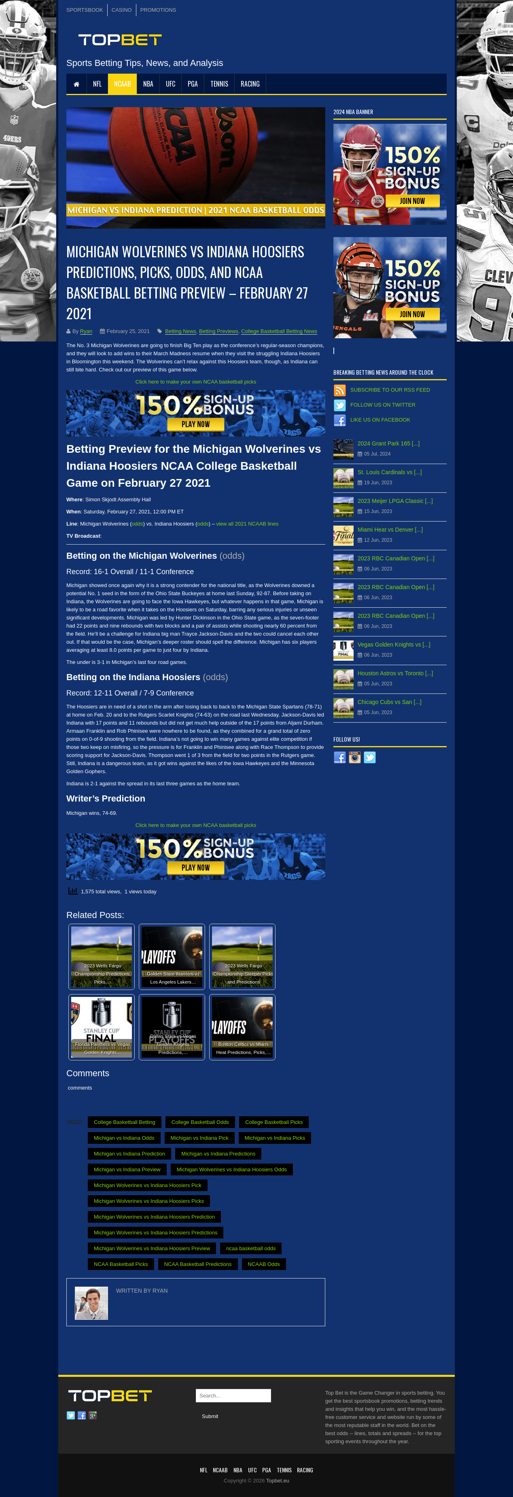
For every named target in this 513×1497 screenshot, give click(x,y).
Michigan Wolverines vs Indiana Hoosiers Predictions (155, 1233)
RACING (250, 84)
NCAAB (122, 84)
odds (137, 524)
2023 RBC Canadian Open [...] (396, 558)
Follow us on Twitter (382, 405)
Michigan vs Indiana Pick (200, 1138)
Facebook (81, 1415)
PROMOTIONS (158, 10)
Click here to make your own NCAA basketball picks (196, 382)
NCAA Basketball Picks (121, 1264)
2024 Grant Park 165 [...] (389, 443)
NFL (97, 84)
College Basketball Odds (200, 1122)
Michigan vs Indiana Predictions (218, 1154)
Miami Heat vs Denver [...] (390, 529)
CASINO (122, 10)
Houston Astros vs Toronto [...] (395, 673)
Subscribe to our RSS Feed (390, 390)
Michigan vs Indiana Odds (124, 1138)
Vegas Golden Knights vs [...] (394, 644)
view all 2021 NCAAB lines (247, 524)
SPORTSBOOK (84, 10)
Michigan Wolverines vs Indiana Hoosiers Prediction (154, 1217)
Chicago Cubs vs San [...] (390, 702)
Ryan (86, 331)
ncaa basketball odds (251, 1248)
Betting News (180, 331)
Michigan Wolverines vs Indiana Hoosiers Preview (152, 1248)
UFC (170, 84)
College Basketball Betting (124, 1122)
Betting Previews (218, 331)
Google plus (92, 1415)
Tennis (219, 84)
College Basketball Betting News (279, 331)
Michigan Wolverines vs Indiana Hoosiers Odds (232, 1169)
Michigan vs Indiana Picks (275, 1138)
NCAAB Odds (264, 1264)
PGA (193, 84)
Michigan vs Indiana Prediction (129, 1154)
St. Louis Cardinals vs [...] (390, 472)
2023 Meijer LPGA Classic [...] (395, 501)
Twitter (70, 1415)
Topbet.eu (277, 1481)
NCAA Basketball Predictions (198, 1264)
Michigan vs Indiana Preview (127, 1169)
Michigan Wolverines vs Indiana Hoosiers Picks (149, 1201)
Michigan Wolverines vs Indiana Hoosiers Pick (147, 1185)
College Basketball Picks (274, 1122)
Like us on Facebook (380, 420)
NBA (148, 84)
